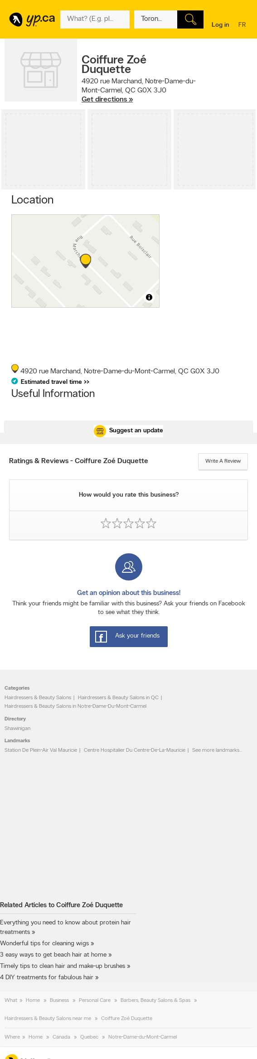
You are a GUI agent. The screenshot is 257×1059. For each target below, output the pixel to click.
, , (139, 90)
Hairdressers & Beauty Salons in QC (118, 698)
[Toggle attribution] (149, 297)
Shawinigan (17, 728)
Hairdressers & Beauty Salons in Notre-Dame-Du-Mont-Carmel (75, 706)
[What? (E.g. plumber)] (95, 19)
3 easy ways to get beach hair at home (53, 955)
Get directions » (107, 99)
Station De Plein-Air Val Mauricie (41, 750)
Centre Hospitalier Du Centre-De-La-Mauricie (134, 750)
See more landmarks (215, 750)
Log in (220, 25)
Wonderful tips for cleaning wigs (44, 943)
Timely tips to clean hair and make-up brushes (62, 966)
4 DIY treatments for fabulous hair (46, 977)
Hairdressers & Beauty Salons (38, 698)
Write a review (223, 461)
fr (243, 25)
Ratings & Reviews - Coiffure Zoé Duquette (78, 461)
